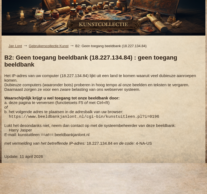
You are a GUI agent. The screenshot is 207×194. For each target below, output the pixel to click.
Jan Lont (15, 46)
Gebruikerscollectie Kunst (48, 46)
